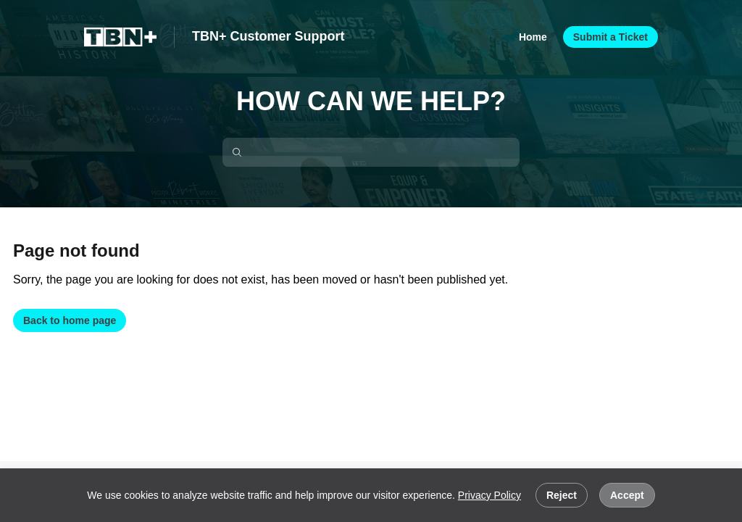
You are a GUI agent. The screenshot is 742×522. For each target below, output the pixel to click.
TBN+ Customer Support (268, 36)
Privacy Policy (489, 495)
